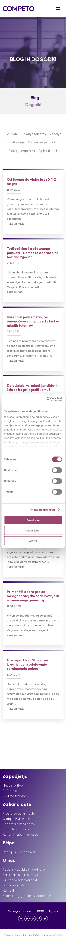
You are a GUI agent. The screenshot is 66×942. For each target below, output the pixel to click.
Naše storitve (13, 785)
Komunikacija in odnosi (44, 142)
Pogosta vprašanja (16, 829)
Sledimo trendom (15, 796)
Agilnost (44, 151)
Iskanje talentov (34, 134)
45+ (56, 151)
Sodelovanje (15, 142)
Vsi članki (12, 134)
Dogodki (33, 104)
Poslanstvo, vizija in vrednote (24, 869)
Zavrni (33, 540)
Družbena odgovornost (20, 880)
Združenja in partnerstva (20, 875)
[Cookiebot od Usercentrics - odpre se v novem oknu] (47, 399)
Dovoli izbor (33, 530)
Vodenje (55, 134)
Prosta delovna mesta (19, 813)
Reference (10, 791)
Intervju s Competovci (19, 852)
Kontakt (8, 890)
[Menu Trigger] (58, 7)
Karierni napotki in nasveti (21, 834)
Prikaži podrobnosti (42, 509)
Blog (35, 97)
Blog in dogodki (14, 885)
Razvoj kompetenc (22, 151)
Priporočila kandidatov (19, 824)
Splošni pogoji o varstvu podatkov (27, 896)
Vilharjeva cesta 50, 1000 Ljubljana (33, 911)
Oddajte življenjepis (16, 819)
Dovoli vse (33, 520)
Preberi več (15, 224)
